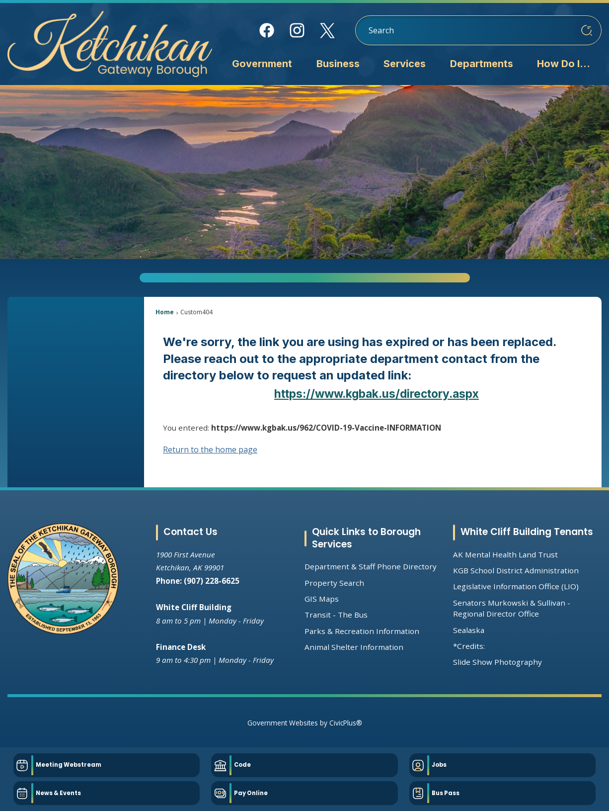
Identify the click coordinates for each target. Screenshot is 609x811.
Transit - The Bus (336, 615)
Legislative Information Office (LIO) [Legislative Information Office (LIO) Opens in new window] (516, 586)
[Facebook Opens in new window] (267, 30)
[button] (586, 30)
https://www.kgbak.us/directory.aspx (376, 393)
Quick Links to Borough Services (366, 538)
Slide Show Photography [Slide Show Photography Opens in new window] (497, 662)
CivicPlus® (345, 722)
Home (164, 312)
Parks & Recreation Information (361, 631)
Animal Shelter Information (353, 647)
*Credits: (469, 646)
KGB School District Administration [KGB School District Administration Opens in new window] (516, 570)
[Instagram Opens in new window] (297, 30)
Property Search (334, 583)
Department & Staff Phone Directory (370, 566)
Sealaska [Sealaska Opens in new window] (468, 630)
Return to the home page (210, 449)
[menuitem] (262, 64)
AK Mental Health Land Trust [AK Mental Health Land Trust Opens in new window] (505, 554)
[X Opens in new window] (327, 30)
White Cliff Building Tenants (526, 532)
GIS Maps (321, 599)
